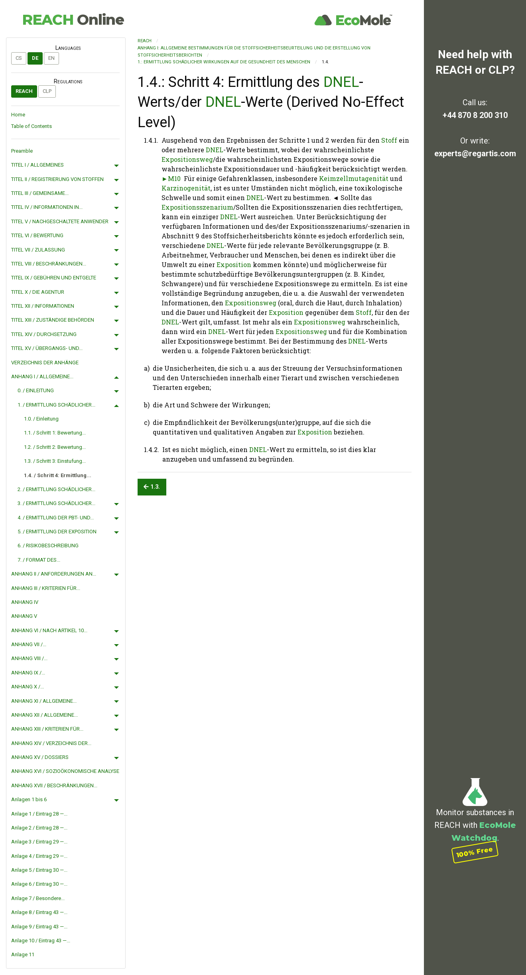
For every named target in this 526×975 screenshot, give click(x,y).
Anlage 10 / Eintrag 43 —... (40, 941)
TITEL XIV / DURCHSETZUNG (44, 334)
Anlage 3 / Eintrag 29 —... (39, 842)
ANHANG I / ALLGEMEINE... (42, 376)
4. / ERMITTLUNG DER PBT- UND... (56, 518)
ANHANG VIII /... (29, 658)
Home (18, 115)
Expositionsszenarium (197, 207)
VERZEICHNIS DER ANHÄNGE (45, 363)
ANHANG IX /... (28, 673)
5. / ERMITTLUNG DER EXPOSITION (57, 532)
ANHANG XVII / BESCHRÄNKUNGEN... (54, 785)
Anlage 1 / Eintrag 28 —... (39, 814)
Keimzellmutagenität (353, 178)
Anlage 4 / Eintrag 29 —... (39, 856)
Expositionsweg (187, 159)
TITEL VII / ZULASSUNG (38, 250)
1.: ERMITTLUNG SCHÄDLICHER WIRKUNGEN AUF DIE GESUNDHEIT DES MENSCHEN (224, 62)
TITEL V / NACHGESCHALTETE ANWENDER (59, 221)
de (35, 58)
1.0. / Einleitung (41, 419)
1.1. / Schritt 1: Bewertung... (55, 433)
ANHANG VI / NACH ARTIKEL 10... (49, 630)
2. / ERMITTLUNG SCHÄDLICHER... (56, 489)
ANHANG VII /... (28, 644)
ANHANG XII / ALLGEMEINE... (44, 715)
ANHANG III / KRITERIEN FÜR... (45, 588)
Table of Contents (31, 126)
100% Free (475, 852)
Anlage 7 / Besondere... (38, 898)
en (51, 58)
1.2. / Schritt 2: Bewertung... (55, 447)
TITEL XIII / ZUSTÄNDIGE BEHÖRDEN (52, 320)
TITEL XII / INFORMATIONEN (42, 306)
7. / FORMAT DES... (39, 560)
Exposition (234, 264)
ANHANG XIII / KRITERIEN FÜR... (47, 729)
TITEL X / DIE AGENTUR (37, 292)
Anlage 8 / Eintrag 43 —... (39, 912)
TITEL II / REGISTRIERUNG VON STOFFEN (57, 179)
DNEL (341, 82)
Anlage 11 (22, 954)
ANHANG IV (24, 602)
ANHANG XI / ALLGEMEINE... (44, 701)
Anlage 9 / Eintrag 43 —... (39, 927)
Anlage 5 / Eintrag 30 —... (39, 870)
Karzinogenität (186, 188)
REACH (73, 19)
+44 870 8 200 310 (475, 115)
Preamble (22, 151)
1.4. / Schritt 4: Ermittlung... (57, 475)
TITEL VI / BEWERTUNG (37, 235)
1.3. (152, 487)
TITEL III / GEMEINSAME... (40, 193)
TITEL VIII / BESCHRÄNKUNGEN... (48, 264)
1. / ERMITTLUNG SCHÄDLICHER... (56, 405)
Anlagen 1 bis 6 (29, 799)
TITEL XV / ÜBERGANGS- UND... (47, 348)
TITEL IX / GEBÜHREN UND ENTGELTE (53, 278)
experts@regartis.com (475, 153)
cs (19, 58)
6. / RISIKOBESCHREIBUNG (48, 545)
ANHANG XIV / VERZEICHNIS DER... (51, 743)
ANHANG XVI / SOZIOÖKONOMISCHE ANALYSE (65, 771)
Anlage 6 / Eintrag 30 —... (39, 884)
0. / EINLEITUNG (36, 390)
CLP (47, 91)
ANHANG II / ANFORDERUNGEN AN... (53, 574)
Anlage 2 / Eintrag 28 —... (39, 828)
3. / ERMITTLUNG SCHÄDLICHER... (56, 503)
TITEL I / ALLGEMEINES (37, 165)
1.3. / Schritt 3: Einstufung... (55, 461)
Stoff (389, 140)
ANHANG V (24, 616)
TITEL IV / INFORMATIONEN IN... (47, 207)
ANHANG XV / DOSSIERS (40, 757)
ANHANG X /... (27, 687)
